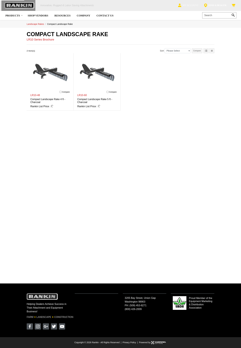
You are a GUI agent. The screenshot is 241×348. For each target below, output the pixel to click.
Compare (197, 52)
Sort (162, 52)
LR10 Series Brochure (40, 41)
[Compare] (61, 93)
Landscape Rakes (35, 25)
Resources (62, 17)
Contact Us (104, 17)
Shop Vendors (38, 17)
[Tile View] (211, 52)
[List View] (206, 52)
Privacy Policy (129, 342)
